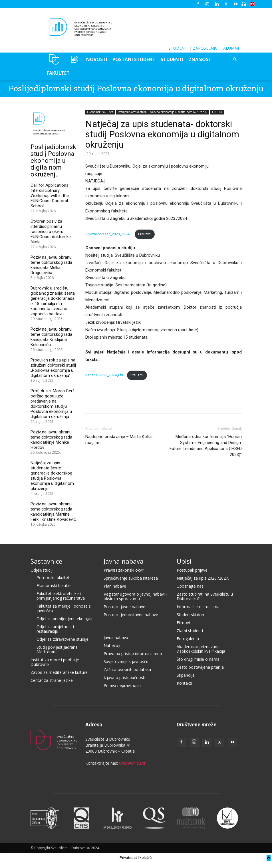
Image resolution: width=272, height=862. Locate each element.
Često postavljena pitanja (200, 667)
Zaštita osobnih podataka (127, 669)
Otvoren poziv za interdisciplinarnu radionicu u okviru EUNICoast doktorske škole (51, 231)
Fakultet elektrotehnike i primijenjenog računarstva (61, 596)
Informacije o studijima (198, 606)
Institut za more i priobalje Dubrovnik (55, 662)
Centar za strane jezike (52, 680)
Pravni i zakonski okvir (124, 570)
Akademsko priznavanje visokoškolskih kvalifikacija (201, 649)
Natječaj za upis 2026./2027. (203, 578)
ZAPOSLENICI (206, 48)
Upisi (184, 561)
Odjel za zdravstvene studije (62, 639)
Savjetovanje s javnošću (126, 661)
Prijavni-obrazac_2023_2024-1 (108, 234)
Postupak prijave (192, 570)
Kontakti (184, 683)
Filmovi (183, 622)
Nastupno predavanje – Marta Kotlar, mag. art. (119, 439)
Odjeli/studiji (42, 570)
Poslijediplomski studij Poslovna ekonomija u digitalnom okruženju (136, 88)
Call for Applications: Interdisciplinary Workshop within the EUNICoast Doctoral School (50, 195)
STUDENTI (178, 48)
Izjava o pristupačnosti (124, 677)
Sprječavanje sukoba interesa (131, 578)
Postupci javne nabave (124, 606)
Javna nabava (124, 561)
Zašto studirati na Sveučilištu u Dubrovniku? (205, 596)
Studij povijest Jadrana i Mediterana (58, 649)
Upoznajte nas (190, 586)
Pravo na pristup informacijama (133, 653)
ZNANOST (200, 59)
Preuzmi (144, 234)
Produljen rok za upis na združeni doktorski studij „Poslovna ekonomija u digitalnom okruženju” (53, 367)
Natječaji (112, 645)
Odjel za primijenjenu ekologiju (65, 618)
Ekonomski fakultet (100, 112)
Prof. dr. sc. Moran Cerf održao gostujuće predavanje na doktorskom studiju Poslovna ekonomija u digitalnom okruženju (52, 403)
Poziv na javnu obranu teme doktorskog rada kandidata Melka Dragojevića (51, 265)
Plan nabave (115, 586)
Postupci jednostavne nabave (131, 614)
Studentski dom (191, 614)
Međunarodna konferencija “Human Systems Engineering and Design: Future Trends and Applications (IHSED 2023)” (206, 445)
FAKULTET (58, 73)
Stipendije (186, 675)
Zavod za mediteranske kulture (59, 672)
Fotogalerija (188, 638)
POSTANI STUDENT (134, 59)
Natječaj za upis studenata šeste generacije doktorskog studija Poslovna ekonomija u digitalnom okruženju (52, 475)
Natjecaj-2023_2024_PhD (104, 375)
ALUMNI (231, 48)
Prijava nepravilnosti (122, 685)
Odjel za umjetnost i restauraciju (55, 629)
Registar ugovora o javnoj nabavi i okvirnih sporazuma (135, 596)
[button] (235, 59)
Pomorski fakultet (53, 577)
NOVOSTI (96, 59)
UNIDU (54, 59)
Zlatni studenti (190, 630)
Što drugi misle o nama (198, 659)
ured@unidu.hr (132, 763)
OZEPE (74, 59)
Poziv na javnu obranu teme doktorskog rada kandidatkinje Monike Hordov (51, 439)
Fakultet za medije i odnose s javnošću (64, 608)
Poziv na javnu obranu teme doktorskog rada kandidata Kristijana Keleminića (51, 337)
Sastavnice (46, 561)
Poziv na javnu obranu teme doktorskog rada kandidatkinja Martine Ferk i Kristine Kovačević (53, 511)
